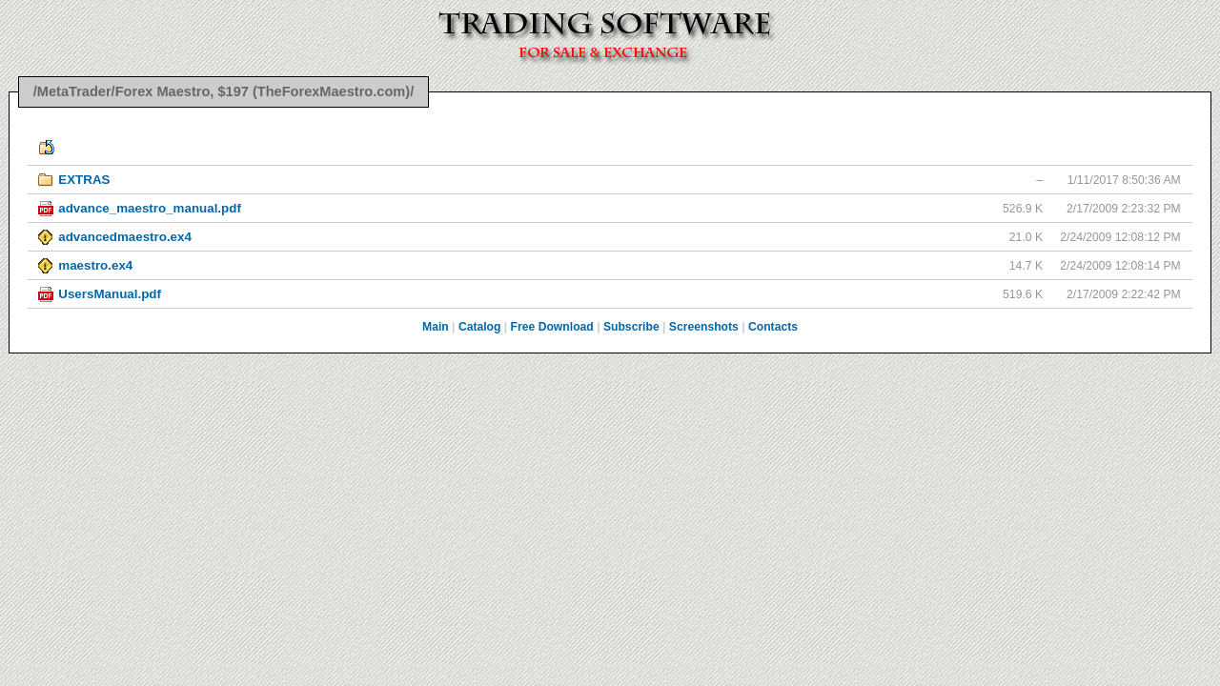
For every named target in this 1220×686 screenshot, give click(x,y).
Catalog (479, 326)
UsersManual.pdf (109, 294)
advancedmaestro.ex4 (125, 237)
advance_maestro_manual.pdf (149, 208)
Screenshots (704, 326)
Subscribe (631, 326)
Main (435, 326)
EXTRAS (84, 179)
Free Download (552, 326)
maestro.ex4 (95, 265)
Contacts (773, 326)
